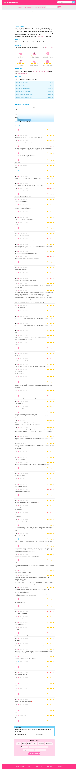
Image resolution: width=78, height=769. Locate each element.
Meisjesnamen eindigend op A (34, 88)
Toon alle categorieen (34, 753)
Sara (36, 71)
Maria (47, 71)
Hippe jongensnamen (40, 750)
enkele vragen (40, 36)
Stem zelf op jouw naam (29, 761)
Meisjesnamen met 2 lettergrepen (34, 91)
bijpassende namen (22, 73)
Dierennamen (49, 766)
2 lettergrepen (49, 743)
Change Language (19, 766)
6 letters (35, 743)
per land (31, 746)
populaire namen (44, 746)
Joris (40, 70)
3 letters (19, 743)
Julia (33, 71)
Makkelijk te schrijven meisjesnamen (34, 94)
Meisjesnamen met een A (34, 85)
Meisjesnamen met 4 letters (34, 82)
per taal (36, 746)
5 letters (29, 743)
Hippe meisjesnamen (29, 750)
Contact (29, 766)
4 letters (24, 743)
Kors (46, 70)
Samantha (43, 71)
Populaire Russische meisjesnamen (34, 97)
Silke (39, 71)
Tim (43, 70)
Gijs (48, 70)
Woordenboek (38, 766)
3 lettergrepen (24, 746)
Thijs (38, 70)
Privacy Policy (59, 766)
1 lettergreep (41, 743)
